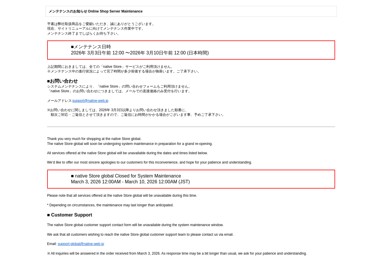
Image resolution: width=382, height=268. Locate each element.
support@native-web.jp (90, 101)
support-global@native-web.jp (81, 244)
